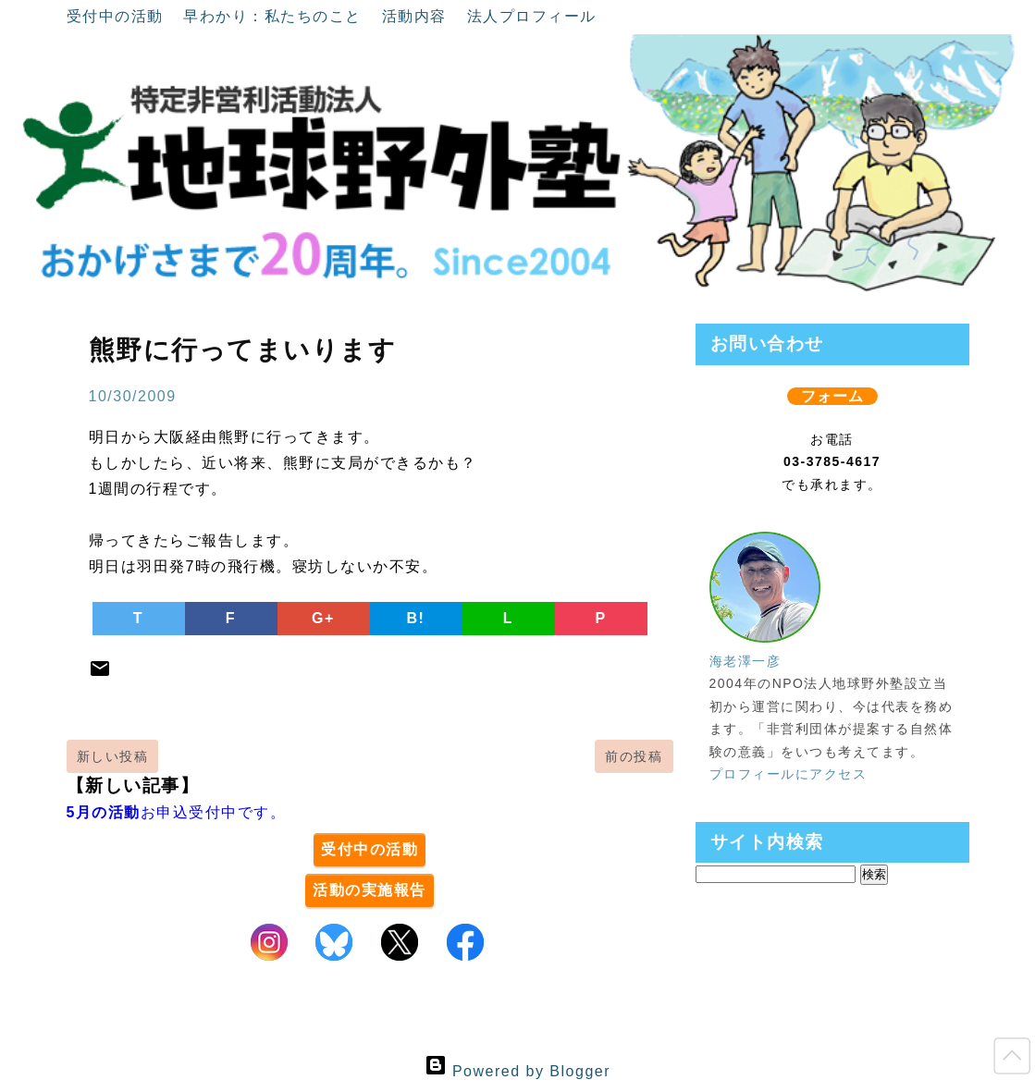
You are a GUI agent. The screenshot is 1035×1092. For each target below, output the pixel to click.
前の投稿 (633, 756)
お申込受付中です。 (177, 812)
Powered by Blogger (517, 1071)
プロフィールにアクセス (788, 774)
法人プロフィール (532, 16)
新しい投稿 (113, 756)
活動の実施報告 (369, 890)
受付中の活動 (118, 16)
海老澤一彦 (745, 661)
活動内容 (417, 16)
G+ (323, 618)
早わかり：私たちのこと (274, 16)
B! (416, 618)
